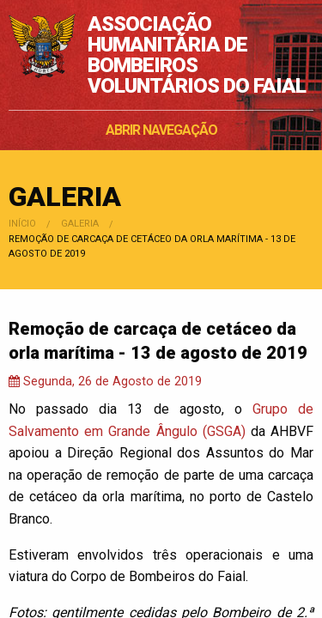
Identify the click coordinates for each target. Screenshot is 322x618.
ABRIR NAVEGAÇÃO (161, 130)
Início (22, 223)
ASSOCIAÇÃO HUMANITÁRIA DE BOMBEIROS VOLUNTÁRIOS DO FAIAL (197, 55)
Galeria (80, 223)
